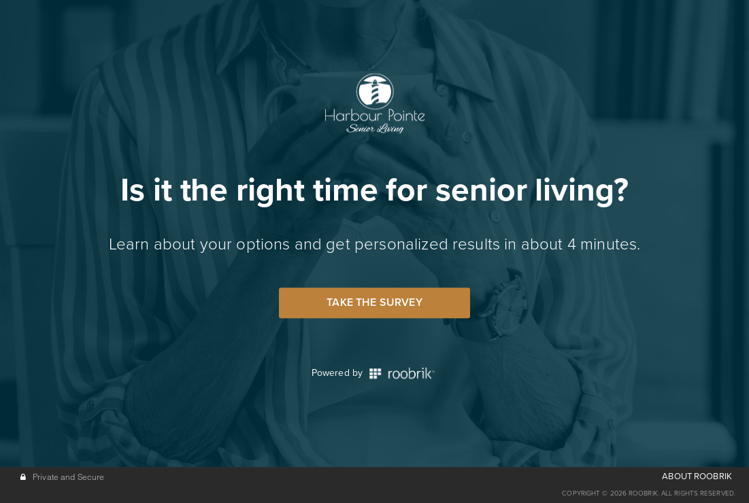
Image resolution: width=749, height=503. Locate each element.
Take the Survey (374, 302)
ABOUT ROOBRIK (697, 476)
